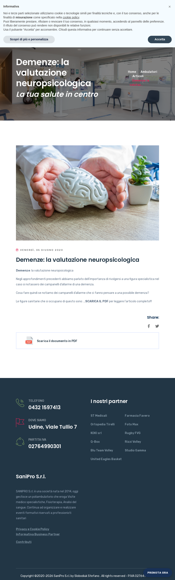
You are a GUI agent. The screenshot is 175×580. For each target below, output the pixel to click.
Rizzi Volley (133, 442)
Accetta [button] (159, 572)
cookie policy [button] (71, 550)
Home (132, 72)
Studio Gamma (135, 450)
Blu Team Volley (102, 450)
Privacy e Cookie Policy (32, 529)
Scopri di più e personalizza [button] (29, 572)
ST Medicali (99, 415)
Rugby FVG (133, 433)
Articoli (137, 76)
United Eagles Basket (106, 459)
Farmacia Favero (137, 415)
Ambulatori (149, 72)
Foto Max (131, 424)
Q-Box (95, 442)
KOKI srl (96, 433)
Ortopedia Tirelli (103, 424)
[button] (169, 539)
